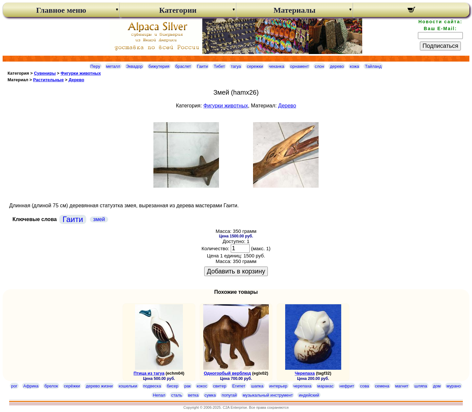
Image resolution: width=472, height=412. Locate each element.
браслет (183, 66)
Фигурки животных (81, 73)
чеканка (276, 66)
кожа (354, 66)
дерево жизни (99, 386)
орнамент (299, 66)
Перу (95, 66)
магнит (402, 386)
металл (113, 66)
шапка (257, 386)
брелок (51, 386)
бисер (172, 386)
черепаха (302, 386)
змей (99, 219)
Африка (30, 386)
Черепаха (305, 373)
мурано (453, 386)
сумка (210, 395)
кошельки (128, 386)
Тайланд (373, 66)
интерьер (278, 386)
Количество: (215, 248)
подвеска (152, 386)
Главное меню (61, 10)
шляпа (420, 386)
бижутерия (158, 66)
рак (187, 386)
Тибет (219, 66)
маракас (325, 386)
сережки (255, 66)
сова (364, 386)
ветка (193, 395)
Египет (238, 386)
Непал (159, 395)
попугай (229, 395)
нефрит (347, 386)
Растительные (48, 79)
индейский (309, 395)
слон (319, 66)
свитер (219, 386)
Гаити (202, 66)
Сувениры (45, 73)
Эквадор (134, 66)
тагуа (236, 66)
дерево (337, 66)
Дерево (76, 79)
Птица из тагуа (149, 373)
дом (437, 386)
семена (382, 386)
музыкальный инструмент (268, 395)
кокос (202, 386)
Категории (177, 10)
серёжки (72, 386)
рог (14, 386)
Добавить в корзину (236, 271)
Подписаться (440, 46)
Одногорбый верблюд (227, 373)
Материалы (294, 10)
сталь (176, 395)
